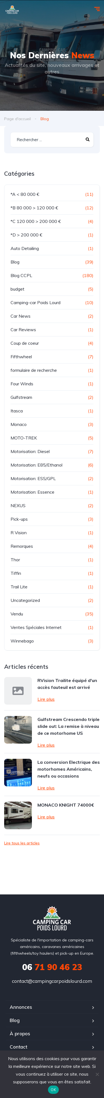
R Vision (19, 532)
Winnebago (22, 641)
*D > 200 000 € (26, 235)
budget (17, 289)
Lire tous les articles (22, 843)
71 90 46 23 (52, 967)
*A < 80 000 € (25, 194)
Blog (15, 262)
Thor (15, 559)
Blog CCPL (21, 275)
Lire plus (46, 699)
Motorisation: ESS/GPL (33, 478)
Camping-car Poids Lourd (35, 302)
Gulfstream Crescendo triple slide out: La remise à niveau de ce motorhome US (68, 726)
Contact (18, 1047)
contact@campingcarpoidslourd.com (52, 981)
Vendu (17, 614)
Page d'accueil (17, 118)
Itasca (17, 411)
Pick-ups (19, 519)
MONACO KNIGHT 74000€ (65, 805)
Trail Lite (19, 586)
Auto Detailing (25, 248)
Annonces (21, 1007)
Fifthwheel (21, 356)
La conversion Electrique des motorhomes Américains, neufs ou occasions (68, 769)
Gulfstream (21, 397)
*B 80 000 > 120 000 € (34, 207)
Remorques (22, 546)
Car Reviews (23, 329)
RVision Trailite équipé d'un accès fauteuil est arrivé (67, 684)
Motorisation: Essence (32, 492)
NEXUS (18, 505)
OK (53, 1090)
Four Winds (22, 383)
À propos (20, 1033)
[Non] (97, 1074)
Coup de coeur (25, 343)
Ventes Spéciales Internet (36, 627)
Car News (21, 316)
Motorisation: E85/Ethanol (36, 465)
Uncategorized (25, 600)
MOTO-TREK (24, 438)
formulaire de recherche (34, 370)
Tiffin (16, 573)
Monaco (19, 424)
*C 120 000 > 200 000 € (36, 221)
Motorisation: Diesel (30, 451)
